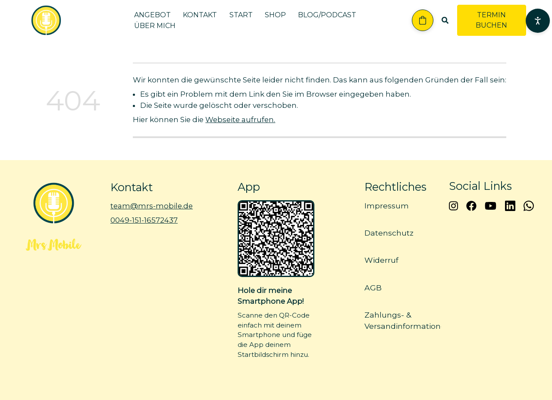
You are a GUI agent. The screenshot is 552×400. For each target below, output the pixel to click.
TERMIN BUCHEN (491, 20)
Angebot (152, 15)
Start (241, 15)
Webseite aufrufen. (240, 119)
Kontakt (200, 15)
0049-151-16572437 (144, 220)
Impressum (386, 205)
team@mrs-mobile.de (151, 206)
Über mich (155, 26)
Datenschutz (389, 233)
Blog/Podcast (327, 15)
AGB (373, 287)
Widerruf (381, 260)
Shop (275, 15)
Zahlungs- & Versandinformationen (407, 320)
